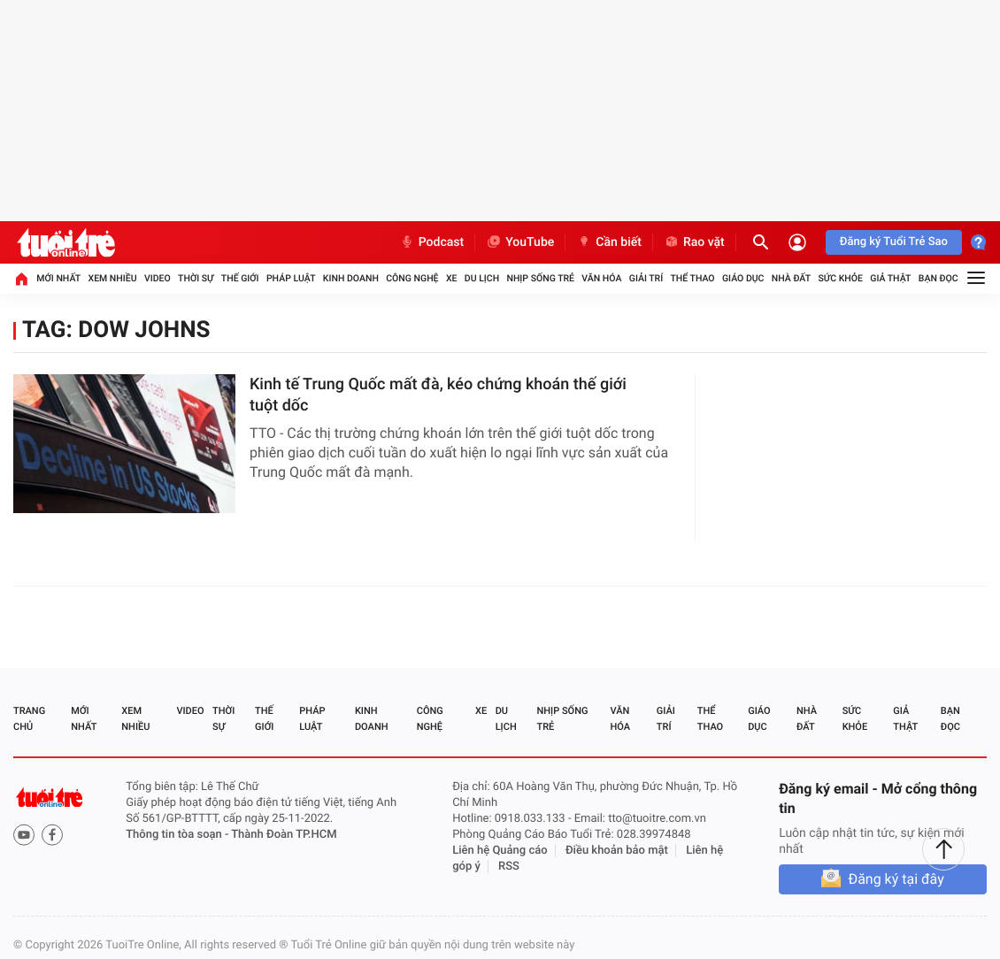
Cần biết (609, 242)
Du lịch (482, 278)
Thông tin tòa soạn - (178, 834)
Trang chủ (29, 719)
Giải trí (646, 278)
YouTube (520, 242)
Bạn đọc (938, 278)
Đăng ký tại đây (895, 879)
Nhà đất (791, 278)
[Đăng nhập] (797, 242)
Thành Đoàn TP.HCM (283, 834)
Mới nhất (58, 278)
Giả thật (890, 278)
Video (157, 278)
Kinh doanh (351, 278)
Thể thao (692, 278)
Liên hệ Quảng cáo (500, 850)
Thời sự (195, 278)
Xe (452, 278)
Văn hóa (601, 278)
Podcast (432, 242)
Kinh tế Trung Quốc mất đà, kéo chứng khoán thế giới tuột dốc (438, 395)
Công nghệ (412, 278)
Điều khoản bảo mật (616, 850)
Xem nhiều (112, 278)
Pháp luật (291, 278)
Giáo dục (743, 278)
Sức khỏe (840, 278)
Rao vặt (694, 242)
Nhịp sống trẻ (540, 278)
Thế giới (240, 278)
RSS (508, 866)
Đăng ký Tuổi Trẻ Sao (894, 242)
